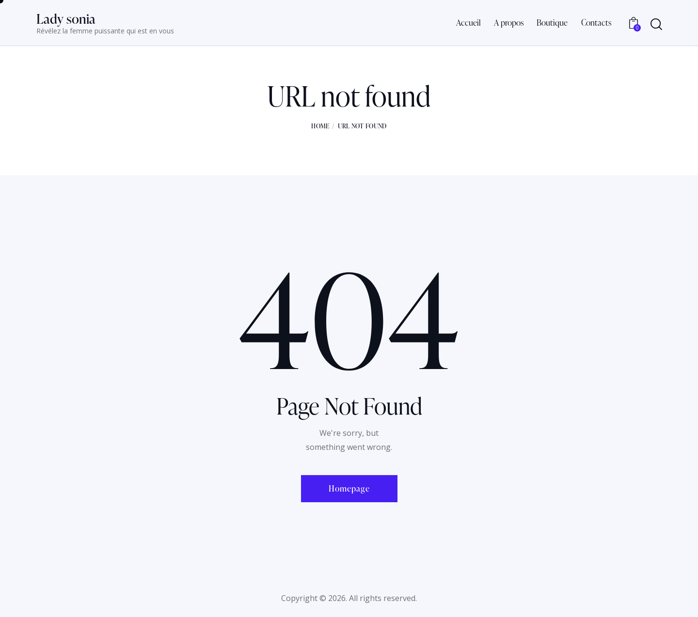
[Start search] (656, 24)
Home (320, 126)
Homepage (349, 488)
